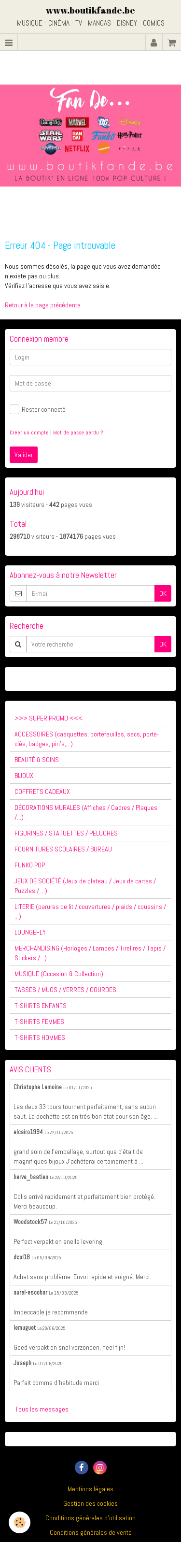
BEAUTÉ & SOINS (36, 759)
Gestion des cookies (90, 1503)
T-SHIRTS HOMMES (39, 1037)
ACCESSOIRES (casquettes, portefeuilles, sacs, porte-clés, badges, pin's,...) (86, 739)
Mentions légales (90, 1488)
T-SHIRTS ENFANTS (40, 1005)
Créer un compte (29, 432)
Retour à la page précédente (43, 305)
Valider (23, 454)
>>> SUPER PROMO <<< (48, 718)
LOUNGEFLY (30, 932)
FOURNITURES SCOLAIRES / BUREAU (63, 849)
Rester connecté (38, 409)
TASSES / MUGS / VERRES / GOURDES (65, 989)
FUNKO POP (29, 865)
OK (163, 593)
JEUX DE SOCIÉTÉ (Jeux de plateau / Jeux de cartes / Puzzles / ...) (85, 886)
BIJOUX (23, 775)
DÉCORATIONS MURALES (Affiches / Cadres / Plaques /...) (85, 812)
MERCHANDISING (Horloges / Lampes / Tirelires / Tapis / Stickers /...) (90, 953)
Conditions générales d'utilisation (90, 1517)
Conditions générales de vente (91, 1532)
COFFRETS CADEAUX (42, 791)
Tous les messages (42, 1409)
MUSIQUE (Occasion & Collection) (58, 973)
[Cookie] (19, 1522)
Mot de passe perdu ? (78, 432)
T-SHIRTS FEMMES (39, 1021)
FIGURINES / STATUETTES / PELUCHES (66, 833)
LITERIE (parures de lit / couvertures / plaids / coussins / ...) (90, 911)
